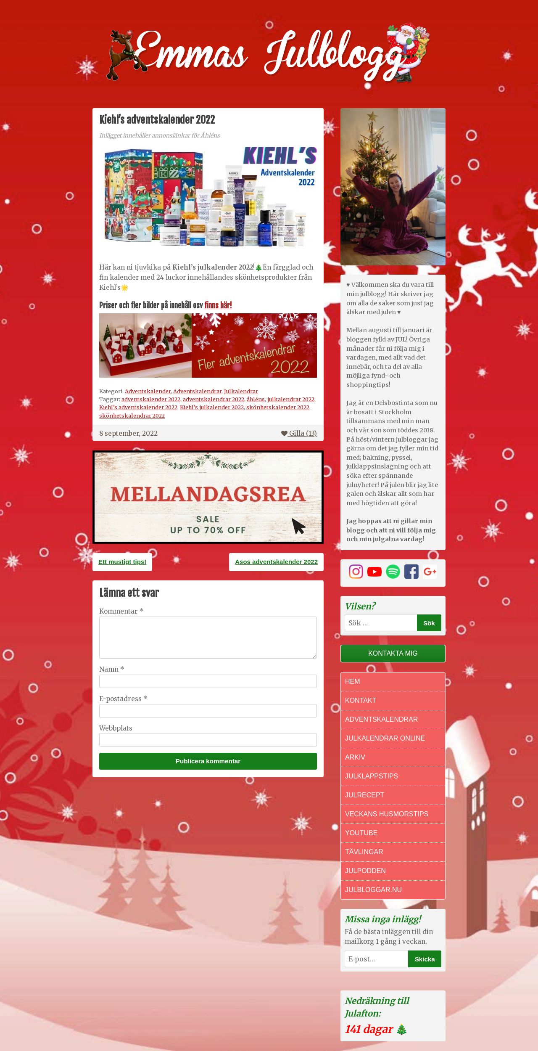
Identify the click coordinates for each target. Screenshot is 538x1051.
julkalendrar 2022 (290, 399)
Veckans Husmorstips (386, 814)
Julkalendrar (241, 391)
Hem (352, 681)
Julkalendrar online (385, 738)
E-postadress (123, 699)
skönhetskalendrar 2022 (132, 415)
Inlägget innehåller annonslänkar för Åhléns (159, 135)
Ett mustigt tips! (122, 561)
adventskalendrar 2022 (213, 399)
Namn (111, 669)
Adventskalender (148, 391)
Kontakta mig (393, 653)
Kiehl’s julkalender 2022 (212, 407)
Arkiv (355, 757)
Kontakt (360, 700)
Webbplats (115, 728)
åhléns (256, 399)
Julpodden (365, 870)
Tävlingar (364, 851)
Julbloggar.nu (373, 889)
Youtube (361, 833)
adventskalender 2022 (150, 399)
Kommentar (121, 611)
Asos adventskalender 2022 (276, 561)
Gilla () (299, 433)
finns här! (218, 305)
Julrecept (364, 795)
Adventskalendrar (197, 391)
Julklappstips (371, 776)
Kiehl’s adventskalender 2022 (138, 407)
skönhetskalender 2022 (277, 407)
